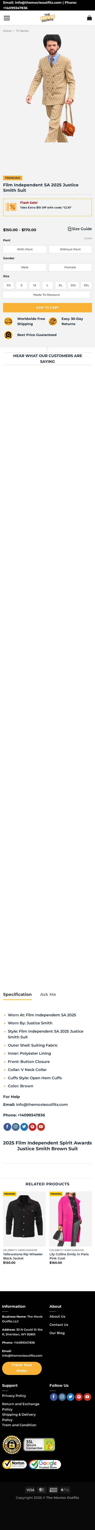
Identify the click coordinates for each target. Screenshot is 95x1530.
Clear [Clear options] (88, 238)
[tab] (17, 994)
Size (6, 276)
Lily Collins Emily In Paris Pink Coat (69, 1256)
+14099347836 (31, 1115)
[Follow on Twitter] (24, 1127)
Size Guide (82, 229)
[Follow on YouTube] (41, 1127)
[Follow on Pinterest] (32, 1127)
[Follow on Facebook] (7, 1127)
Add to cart (47, 307)
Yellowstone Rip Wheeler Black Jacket (23, 1256)
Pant (6, 240)
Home (7, 30)
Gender (9, 258)
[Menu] (7, 17)
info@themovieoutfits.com (42, 1104)
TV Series (22, 30)
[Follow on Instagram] (16, 1127)
